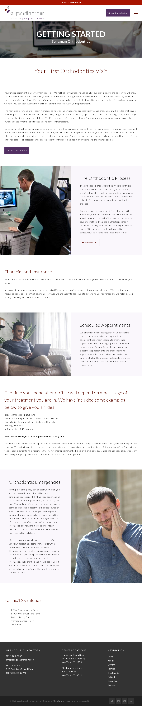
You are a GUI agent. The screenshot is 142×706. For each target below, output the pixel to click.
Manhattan (16, 18)
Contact (112, 685)
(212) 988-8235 (14, 656)
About (111, 661)
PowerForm (16, 624)
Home (110, 657)
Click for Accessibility (80, 701)
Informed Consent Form (22, 621)
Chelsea (40, 18)
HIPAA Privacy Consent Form (25, 613)
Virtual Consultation (17, 150)
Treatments (113, 673)
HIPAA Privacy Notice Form (24, 610)
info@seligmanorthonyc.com (20, 660)
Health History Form (20, 617)
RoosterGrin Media (62, 701)
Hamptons (28, 18)
